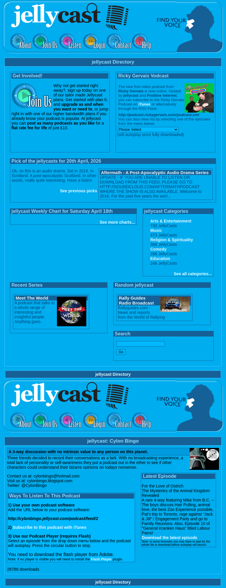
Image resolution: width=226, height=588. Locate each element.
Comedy (158, 249)
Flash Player (101, 559)
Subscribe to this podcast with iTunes (49, 527)
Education (160, 258)
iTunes (145, 104)
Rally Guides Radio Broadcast (136, 300)
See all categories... (193, 273)
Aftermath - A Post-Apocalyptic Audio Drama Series (155, 172)
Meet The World (32, 297)
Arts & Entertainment (170, 221)
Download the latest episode (169, 537)
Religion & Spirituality (171, 239)
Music (156, 230)
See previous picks (78, 190)
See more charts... (117, 222)
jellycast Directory (113, 374)
